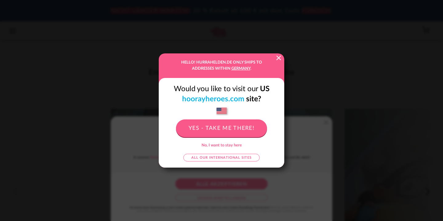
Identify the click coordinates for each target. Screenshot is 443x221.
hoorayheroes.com (213, 99)
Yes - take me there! (221, 128)
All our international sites (221, 157)
